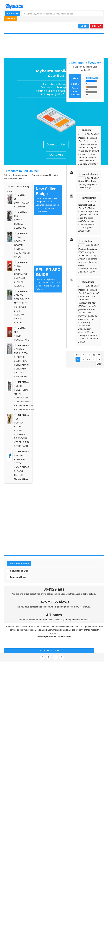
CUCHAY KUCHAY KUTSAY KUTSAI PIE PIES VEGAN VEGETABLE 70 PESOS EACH (21, 434)
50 (94, 359)
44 (88, 355)
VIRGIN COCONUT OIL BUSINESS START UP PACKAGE (21, 278)
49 (88, 359)
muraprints (88, 282)
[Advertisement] (34, 518)
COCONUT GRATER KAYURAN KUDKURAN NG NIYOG (22, 249)
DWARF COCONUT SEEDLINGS (20, 224)
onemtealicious (90, 174)
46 (99, 355)
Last (98, 364)
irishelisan (87, 241)
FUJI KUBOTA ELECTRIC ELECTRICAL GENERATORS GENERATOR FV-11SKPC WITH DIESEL (21, 365)
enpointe (86, 130)
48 (83, 359)
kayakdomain (89, 198)
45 (94, 355)
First (77, 355)
